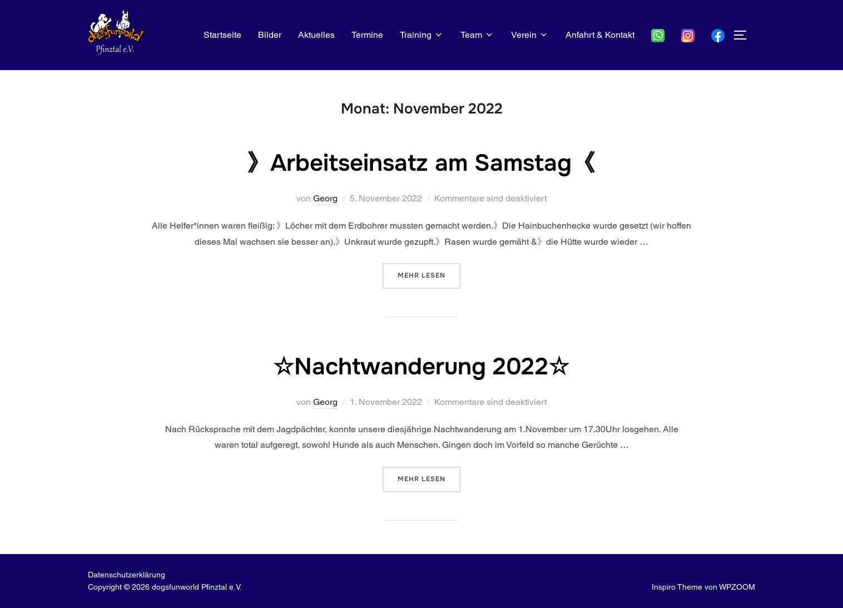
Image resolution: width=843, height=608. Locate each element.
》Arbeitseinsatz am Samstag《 (421, 163)
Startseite (222, 34)
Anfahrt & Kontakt (600, 34)
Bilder (269, 34)
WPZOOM (737, 586)
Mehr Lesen (429, 274)
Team (477, 34)
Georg (325, 198)
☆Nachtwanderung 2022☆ (421, 367)
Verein (530, 34)
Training (422, 34)
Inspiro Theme (677, 586)
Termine (367, 34)
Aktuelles (316, 34)
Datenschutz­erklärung (126, 574)
